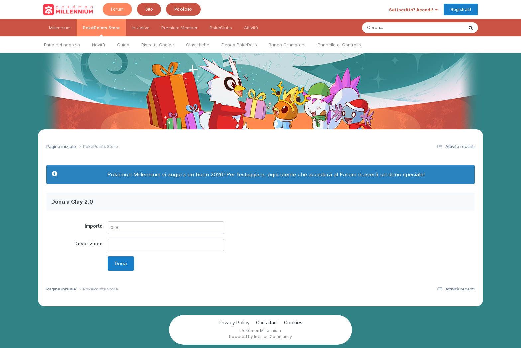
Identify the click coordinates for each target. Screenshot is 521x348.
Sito (149, 9)
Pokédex (183, 9)
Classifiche (197, 44)
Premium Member (179, 27)
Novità (98, 44)
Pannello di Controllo (339, 44)
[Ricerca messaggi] (397, 27)
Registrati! (461, 9)
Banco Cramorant (287, 44)
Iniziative (141, 27)
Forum (117, 9)
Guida (123, 44)
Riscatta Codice (157, 44)
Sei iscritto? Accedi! (413, 9)
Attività (251, 27)
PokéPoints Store (101, 30)
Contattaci (267, 322)
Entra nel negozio (62, 44)
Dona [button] (121, 263)
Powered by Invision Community (260, 336)
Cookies (293, 322)
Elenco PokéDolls (239, 44)
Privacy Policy (234, 322)
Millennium (60, 27)
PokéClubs (221, 27)
